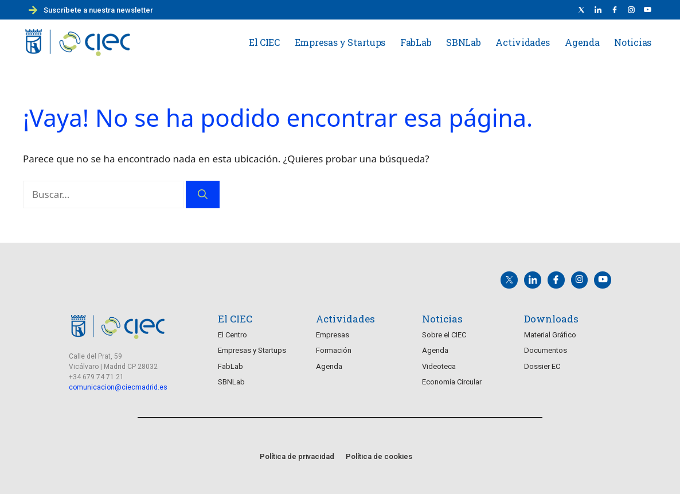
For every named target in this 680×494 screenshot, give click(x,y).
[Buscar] (203, 194)
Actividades (522, 42)
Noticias (632, 42)
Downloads (551, 315)
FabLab (415, 42)
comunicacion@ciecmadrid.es (118, 384)
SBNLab (463, 42)
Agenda (582, 42)
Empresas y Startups (340, 42)
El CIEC (264, 42)
